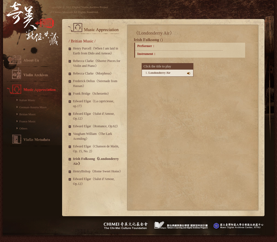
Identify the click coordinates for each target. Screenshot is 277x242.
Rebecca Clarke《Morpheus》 (93, 73)
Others (23, 128)
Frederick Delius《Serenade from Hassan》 (95, 83)
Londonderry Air (159, 72)
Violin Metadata (32, 139)
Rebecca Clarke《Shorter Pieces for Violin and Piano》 (96, 63)
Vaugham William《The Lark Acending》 (92, 136)
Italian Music (27, 100)
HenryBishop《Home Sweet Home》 (98, 171)
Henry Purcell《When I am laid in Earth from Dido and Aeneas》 (95, 50)
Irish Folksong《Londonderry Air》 (96, 161)
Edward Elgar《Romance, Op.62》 (96, 126)
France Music (27, 121)
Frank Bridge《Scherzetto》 (92, 93)
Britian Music (27, 114)
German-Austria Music (33, 107)
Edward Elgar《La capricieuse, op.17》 (93, 103)
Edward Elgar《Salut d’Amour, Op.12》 (93, 116)
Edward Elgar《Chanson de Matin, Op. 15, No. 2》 (96, 148)
